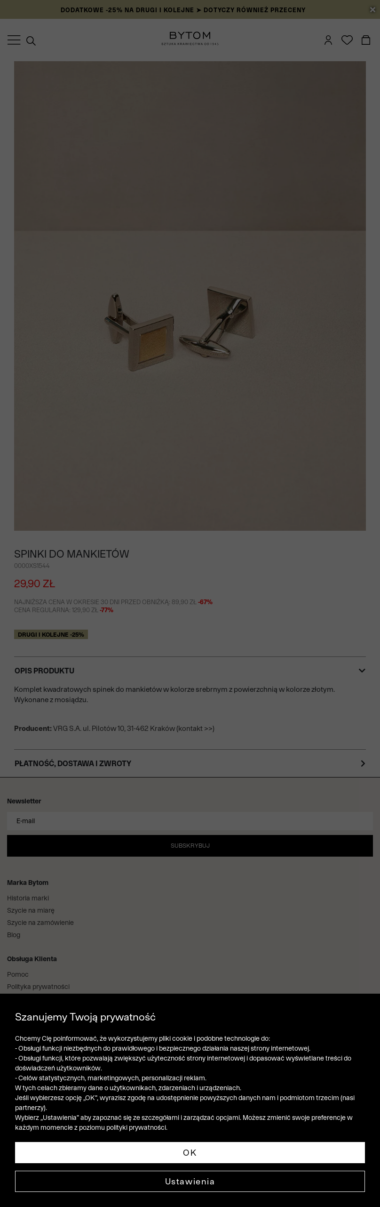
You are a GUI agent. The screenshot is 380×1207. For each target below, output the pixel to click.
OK (190, 1153)
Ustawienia (190, 1181)
